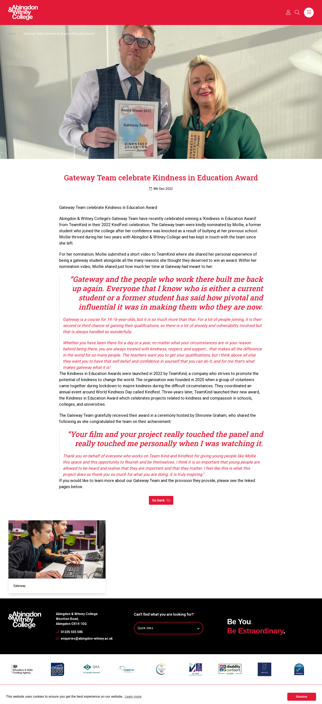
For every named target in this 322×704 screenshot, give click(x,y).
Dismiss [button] (301, 696)
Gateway (19, 586)
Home (12, 33)
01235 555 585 (69, 632)
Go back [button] (161, 500)
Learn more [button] (133, 696)
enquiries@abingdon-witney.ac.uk (84, 638)
